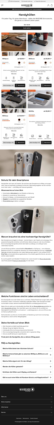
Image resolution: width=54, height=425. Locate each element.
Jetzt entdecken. (37, 9)
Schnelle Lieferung (27, 1)
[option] (13, 42)
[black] (19, 63)
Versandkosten (35, 421)
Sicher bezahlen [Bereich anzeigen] (5, 402)
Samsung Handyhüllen (19, 260)
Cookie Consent (34, 418)
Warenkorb (20, 85)
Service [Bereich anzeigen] (3, 412)
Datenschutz (26, 418)
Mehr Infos (13, 73)
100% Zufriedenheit (14, 1)
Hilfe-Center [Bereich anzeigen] (4, 407)
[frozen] (22, 63)
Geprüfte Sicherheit (40, 1)
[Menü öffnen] (2, 5)
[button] (27, 348)
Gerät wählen (27, 28)
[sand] (24, 63)
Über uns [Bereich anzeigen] (3, 396)
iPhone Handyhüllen (45, 259)
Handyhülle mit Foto (10, 308)
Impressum (18, 418)
